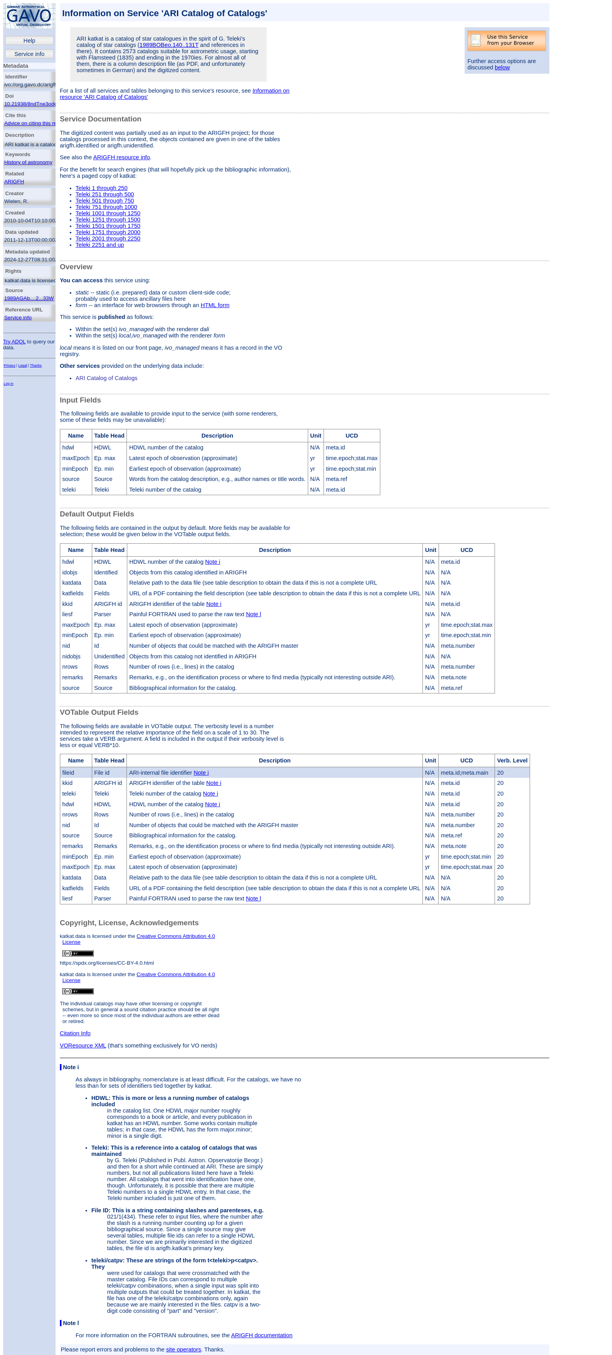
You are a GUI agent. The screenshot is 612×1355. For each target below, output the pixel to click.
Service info (29, 54)
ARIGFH (14, 182)
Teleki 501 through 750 (105, 201)
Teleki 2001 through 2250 (108, 238)
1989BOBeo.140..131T (169, 45)
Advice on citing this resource (38, 123)
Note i (212, 562)
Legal (23, 365)
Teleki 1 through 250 (102, 188)
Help (29, 40)
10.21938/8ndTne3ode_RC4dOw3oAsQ (50, 104)
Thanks (36, 365)
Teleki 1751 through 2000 (108, 232)
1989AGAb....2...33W (29, 298)
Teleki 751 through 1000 (106, 207)
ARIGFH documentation (261, 1335)
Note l (253, 614)
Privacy (9, 365)
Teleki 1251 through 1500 (108, 219)
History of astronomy (28, 162)
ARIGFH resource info (121, 157)
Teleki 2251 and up (100, 245)
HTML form (215, 305)
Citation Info (75, 1033)
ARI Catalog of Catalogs (107, 378)
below (502, 67)
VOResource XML (83, 1045)
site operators (183, 1349)
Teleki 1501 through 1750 (108, 226)
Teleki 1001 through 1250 (108, 213)
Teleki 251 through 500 (105, 194)
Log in (8, 384)
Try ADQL (14, 342)
